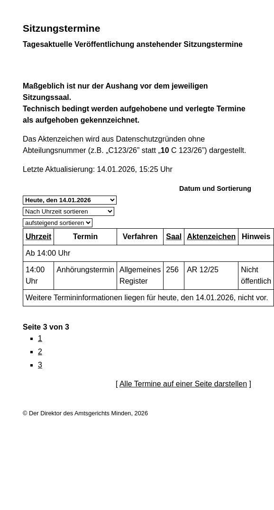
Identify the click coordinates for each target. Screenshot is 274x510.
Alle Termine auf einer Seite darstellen (183, 384)
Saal (174, 237)
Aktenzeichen (211, 237)
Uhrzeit (38, 237)
